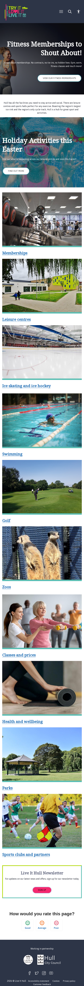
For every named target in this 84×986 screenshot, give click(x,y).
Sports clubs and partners (26, 854)
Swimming (12, 454)
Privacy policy (69, 981)
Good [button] (27, 925)
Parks (7, 788)
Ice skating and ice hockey (26, 385)
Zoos (6, 587)
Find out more (16, 171)
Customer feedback (42, 984)
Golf (6, 520)
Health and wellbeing (22, 721)
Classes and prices (19, 655)
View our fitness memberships (59, 78)
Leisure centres (16, 319)
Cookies (56, 981)
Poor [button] (56, 925)
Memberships (14, 253)
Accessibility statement (38, 981)
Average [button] (42, 925)
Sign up (42, 890)
